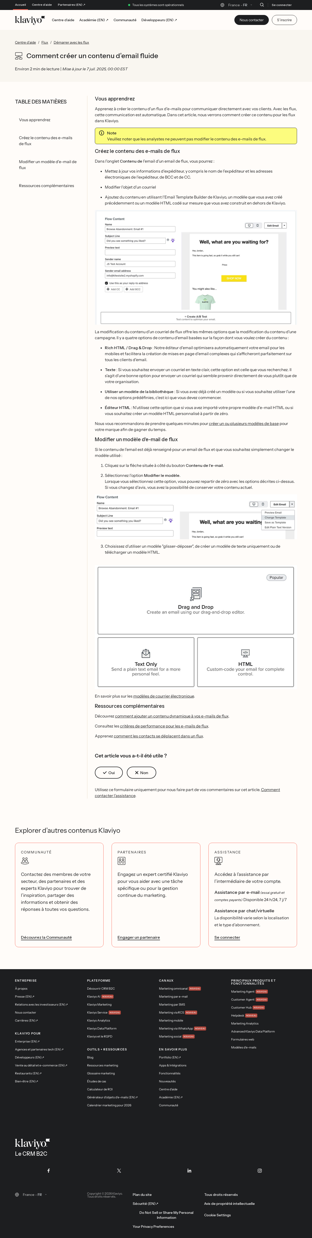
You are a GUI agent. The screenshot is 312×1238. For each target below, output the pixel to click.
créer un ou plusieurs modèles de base (244, 423)
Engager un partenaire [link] (139, 937)
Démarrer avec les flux (71, 42)
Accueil (20, 4)
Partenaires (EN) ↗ (71, 4)
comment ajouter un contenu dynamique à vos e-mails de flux (171, 716)
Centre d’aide (42, 4)
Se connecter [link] (227, 937)
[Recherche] (262, 5)
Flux (44, 42)
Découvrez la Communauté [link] (46, 937)
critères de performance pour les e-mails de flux (164, 725)
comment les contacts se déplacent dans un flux (158, 735)
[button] (196, 267)
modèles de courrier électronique (163, 696)
